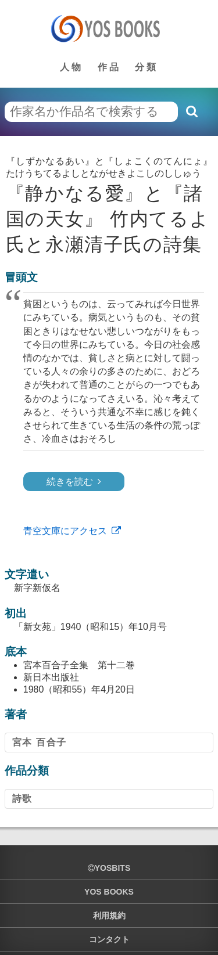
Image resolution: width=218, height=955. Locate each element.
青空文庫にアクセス (65, 531)
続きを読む (70, 481)
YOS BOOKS (109, 891)
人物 (71, 67)
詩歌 (22, 798)
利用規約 (109, 915)
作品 (109, 67)
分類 (146, 67)
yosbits (109, 868)
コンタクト (109, 939)
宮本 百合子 (39, 742)
